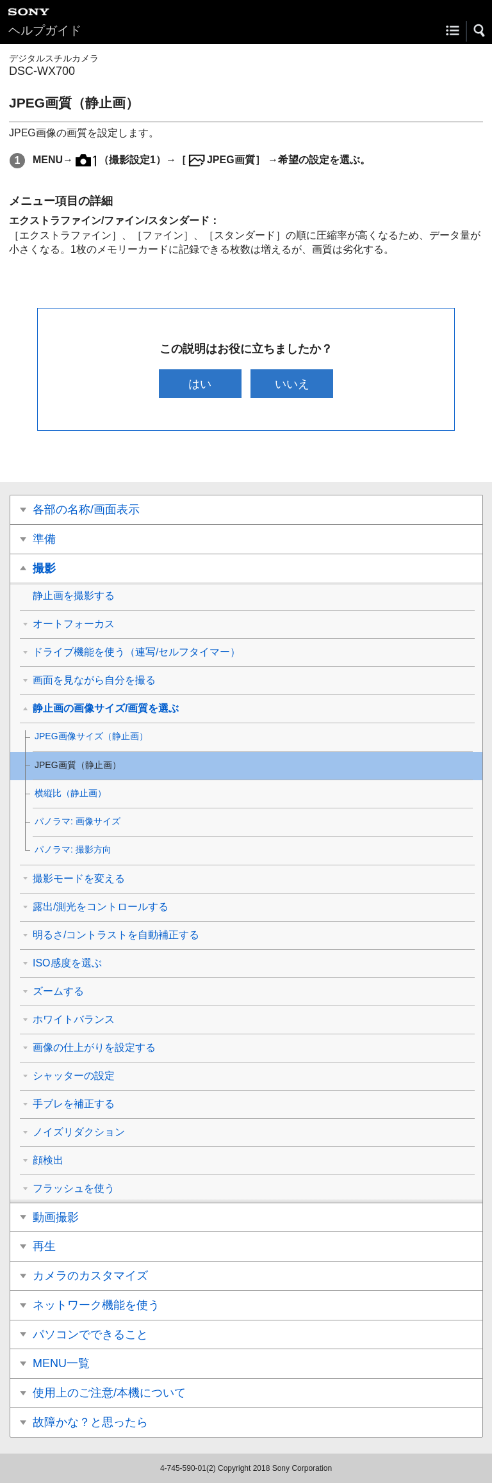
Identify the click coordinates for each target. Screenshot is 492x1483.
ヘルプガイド (44, 30)
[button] (480, 31)
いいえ (292, 383)
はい (199, 383)
